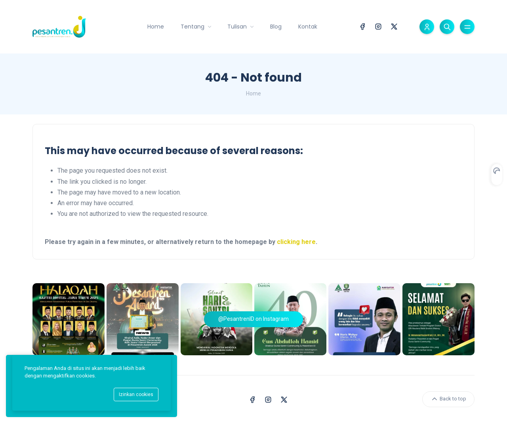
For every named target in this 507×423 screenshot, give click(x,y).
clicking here (296, 242)
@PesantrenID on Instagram (253, 319)
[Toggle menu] (467, 26)
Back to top (448, 399)
